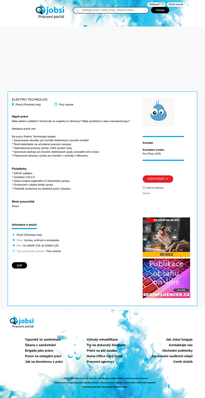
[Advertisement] (102, 49)
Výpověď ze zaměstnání (43, 339)
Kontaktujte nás (181, 345)
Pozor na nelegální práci (43, 356)
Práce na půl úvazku (102, 350)
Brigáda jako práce (39, 350)
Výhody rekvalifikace (102, 339)
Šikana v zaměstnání (40, 345)
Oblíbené (156, 4)
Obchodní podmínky (177, 350)
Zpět (19, 265)
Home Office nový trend (104, 356)
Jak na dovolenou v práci (44, 361)
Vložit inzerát (175, 4)
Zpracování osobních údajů (172, 356)
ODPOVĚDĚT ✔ (157, 178)
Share (146, 193)
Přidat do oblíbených (155, 188)
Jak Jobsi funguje (179, 339)
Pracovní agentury (100, 361)
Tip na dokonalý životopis (106, 345)
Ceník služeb (183, 361)
